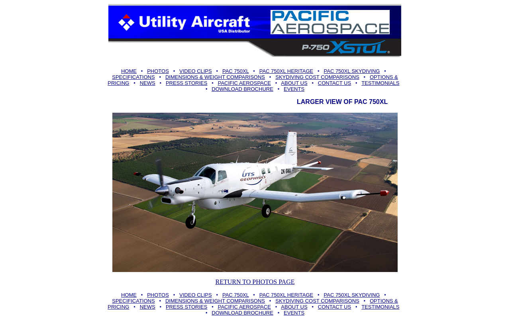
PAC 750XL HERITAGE (286, 71)
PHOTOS (158, 71)
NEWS (147, 83)
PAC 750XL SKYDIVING (352, 71)
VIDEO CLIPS (195, 71)
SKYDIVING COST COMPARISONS (317, 77)
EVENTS (294, 89)
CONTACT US (334, 83)
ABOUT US (294, 83)
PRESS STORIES (187, 83)
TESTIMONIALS (380, 83)
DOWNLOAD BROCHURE (242, 89)
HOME (129, 71)
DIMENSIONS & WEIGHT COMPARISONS (215, 77)
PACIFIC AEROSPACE (244, 83)
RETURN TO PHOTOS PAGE (254, 281)
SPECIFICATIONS (133, 77)
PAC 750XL (235, 71)
